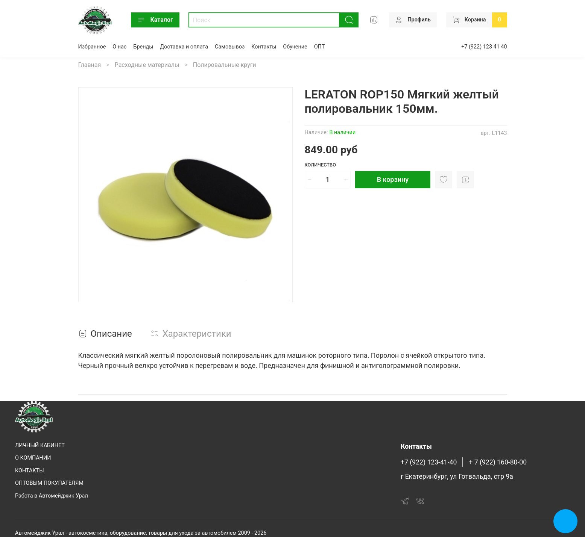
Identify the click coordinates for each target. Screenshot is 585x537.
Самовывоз (230, 47)
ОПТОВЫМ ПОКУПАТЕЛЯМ (49, 483)
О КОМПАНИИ (33, 458)
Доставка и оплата (184, 47)
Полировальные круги (224, 64)
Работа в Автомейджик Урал (51, 496)
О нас (119, 47)
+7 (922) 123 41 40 (484, 47)
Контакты (263, 47)
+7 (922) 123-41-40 (429, 462)
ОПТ (319, 47)
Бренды (143, 47)
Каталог (155, 20)
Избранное (92, 47)
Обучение (295, 47)
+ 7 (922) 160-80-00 (498, 462)
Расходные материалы (147, 64)
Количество (320, 165)
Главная (89, 64)
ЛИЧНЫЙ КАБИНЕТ (40, 445)
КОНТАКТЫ (29, 470)
